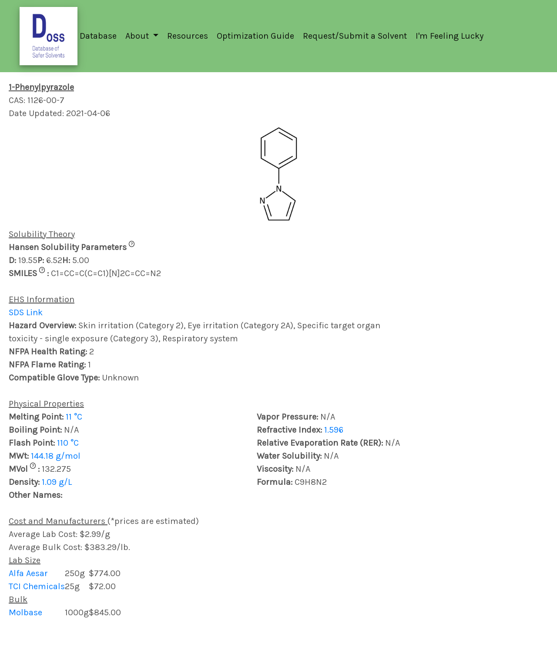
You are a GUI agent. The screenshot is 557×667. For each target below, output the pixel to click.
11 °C (74, 417)
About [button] (138, 36)
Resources (187, 36)
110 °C (68, 443)
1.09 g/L (57, 482)
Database (98, 36)
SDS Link (26, 312)
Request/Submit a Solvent (355, 36)
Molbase (25, 612)
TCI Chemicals (37, 586)
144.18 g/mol (56, 456)
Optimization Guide (255, 36)
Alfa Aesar (28, 573)
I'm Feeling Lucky (449, 36)
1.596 (333, 430)
